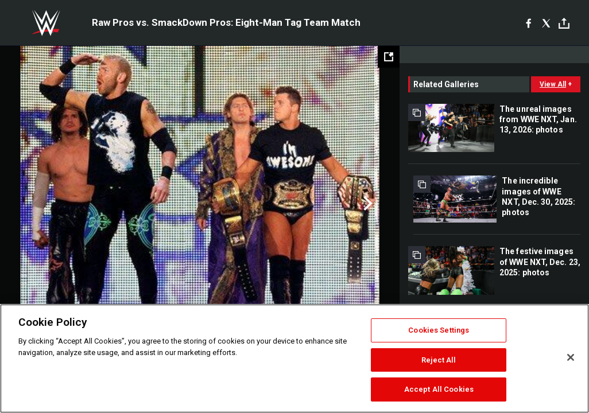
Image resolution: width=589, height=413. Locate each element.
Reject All (438, 360)
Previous (33, 203)
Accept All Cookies (439, 389)
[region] (294, 358)
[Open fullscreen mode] (389, 57)
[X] (546, 23)
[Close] (570, 357)
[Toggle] (564, 23)
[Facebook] (528, 23)
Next (366, 203)
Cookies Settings (438, 330)
